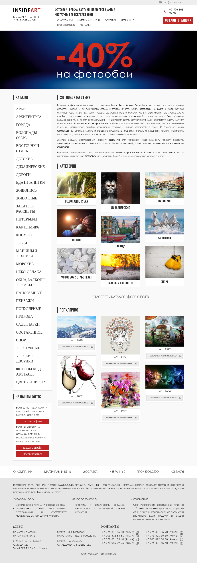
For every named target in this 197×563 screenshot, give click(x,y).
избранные (117, 471)
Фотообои (61, 10)
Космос (24, 235)
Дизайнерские (30, 167)
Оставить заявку (178, 20)
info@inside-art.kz (172, 2)
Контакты (85, 25)
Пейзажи (25, 301)
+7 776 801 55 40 (157, 543)
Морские (25, 264)
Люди (21, 243)
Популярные (28, 309)
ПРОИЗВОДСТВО (148, 471)
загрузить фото (32, 421)
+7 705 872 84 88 (156, 539)
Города (23, 125)
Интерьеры (26, 219)
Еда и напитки (30, 182)
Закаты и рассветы (120, 283)
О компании (65, 20)
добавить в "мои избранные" (78, 346)
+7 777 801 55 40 (112, 539)
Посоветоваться (32, 454)
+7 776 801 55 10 (156, 535)
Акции (111, 10)
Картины (84, 10)
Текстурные (28, 348)
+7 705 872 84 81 (112, 535)
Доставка (110, 20)
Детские (24, 159)
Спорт (22, 340)
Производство (66, 25)
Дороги (23, 175)
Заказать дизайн (32, 447)
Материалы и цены (89, 20)
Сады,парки (28, 324)
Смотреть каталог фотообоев (120, 297)
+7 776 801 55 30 (173, 11)
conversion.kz (108, 553)
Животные (26, 198)
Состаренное (29, 332)
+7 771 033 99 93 (112, 543)
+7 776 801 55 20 (156, 532)
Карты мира (27, 227)
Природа (24, 316)
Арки (21, 109)
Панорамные (29, 293)
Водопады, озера (76, 201)
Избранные (127, 20)
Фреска (73, 10)
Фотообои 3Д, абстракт (76, 277)
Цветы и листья (31, 382)
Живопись (26, 190)
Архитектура (29, 117)
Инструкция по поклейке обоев (74, 15)
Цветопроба (98, 10)
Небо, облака (29, 272)
